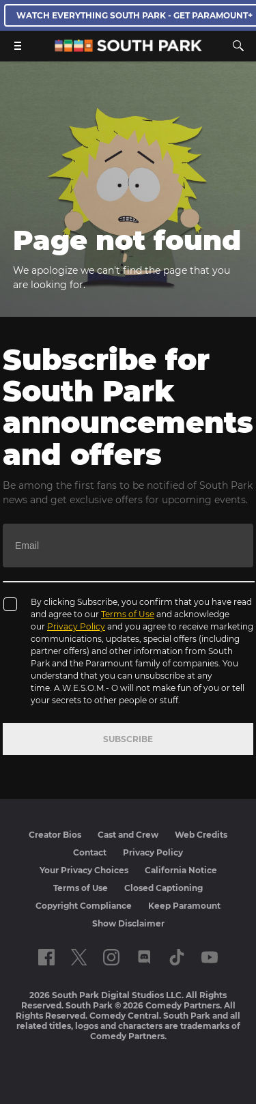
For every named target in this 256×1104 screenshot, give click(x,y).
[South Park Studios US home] (128, 48)
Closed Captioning (163, 888)
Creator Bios (55, 835)
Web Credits (201, 835)
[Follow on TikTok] (177, 957)
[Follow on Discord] (144, 957)
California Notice (181, 870)
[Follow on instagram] (111, 957)
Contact (89, 852)
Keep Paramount (184, 906)
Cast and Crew (128, 835)
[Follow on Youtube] (209, 957)
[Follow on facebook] (46, 957)
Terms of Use (127, 614)
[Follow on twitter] (79, 957)
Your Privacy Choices (84, 870)
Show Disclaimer (128, 923)
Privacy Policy (76, 626)
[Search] (238, 45)
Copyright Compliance (83, 906)
